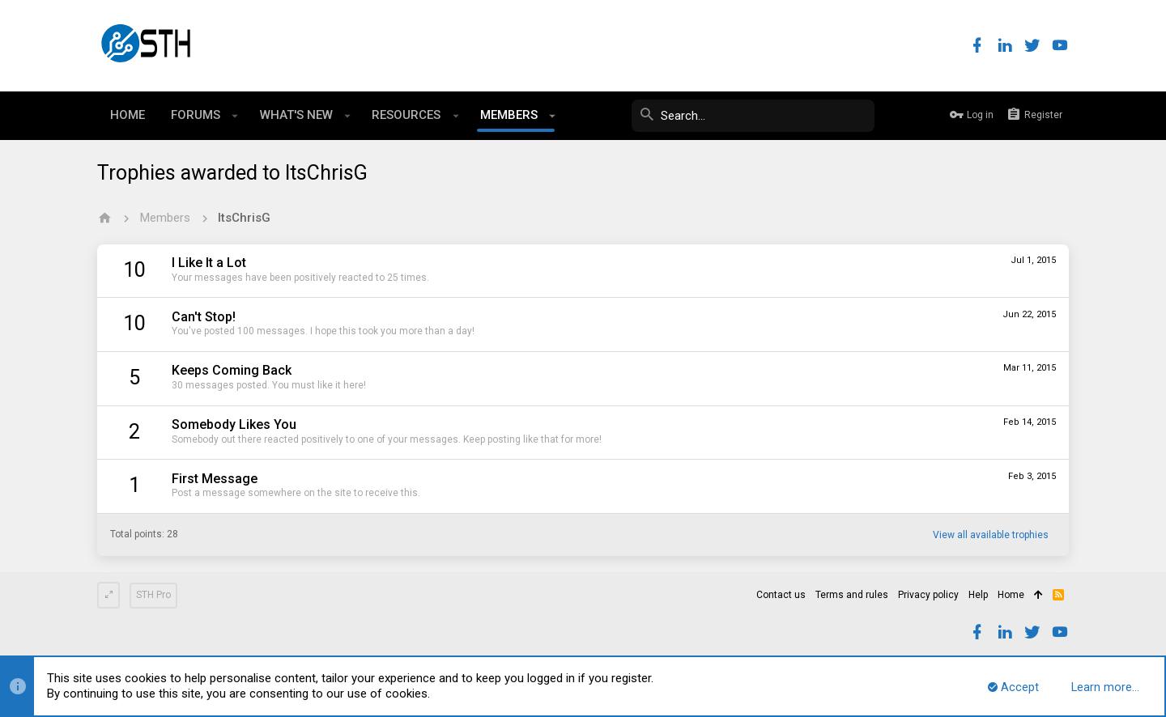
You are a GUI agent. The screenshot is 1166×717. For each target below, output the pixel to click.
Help (978, 594)
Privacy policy (928, 594)
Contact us (781, 594)
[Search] (753, 116)
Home (1011, 594)
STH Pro (153, 594)
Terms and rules (851, 594)
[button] (235, 115)
